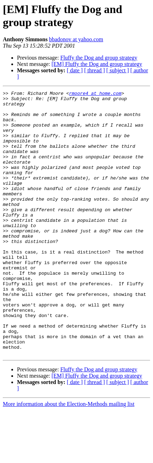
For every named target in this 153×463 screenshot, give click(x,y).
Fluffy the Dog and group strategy (98, 58)
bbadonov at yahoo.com (76, 39)
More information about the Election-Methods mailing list (68, 457)
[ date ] (75, 70)
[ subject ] (117, 70)
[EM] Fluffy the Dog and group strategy (97, 64)
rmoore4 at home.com (95, 94)
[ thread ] (94, 70)
